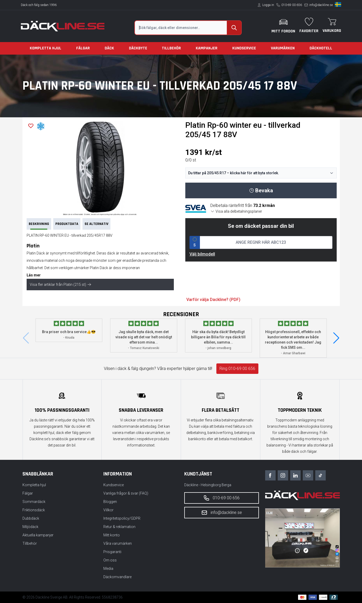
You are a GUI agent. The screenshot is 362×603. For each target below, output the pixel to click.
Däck (109, 48)
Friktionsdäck (33, 510)
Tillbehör (171, 48)
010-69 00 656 (291, 5)
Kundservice (244, 48)
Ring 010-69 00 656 (237, 368)
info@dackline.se (321, 5)
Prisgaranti (112, 552)
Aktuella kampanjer (38, 535)
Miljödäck (30, 527)
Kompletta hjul (45, 48)
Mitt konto (111, 535)
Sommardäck (33, 502)
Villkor (108, 510)
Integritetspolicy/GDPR (121, 518)
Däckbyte (138, 48)
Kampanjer (206, 48)
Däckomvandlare (117, 577)
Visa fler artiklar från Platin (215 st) (60, 284)
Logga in (268, 5)
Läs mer (34, 275)
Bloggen (110, 502)
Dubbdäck (30, 518)
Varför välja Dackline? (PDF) (213, 299)
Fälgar (83, 48)
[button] (336, 338)
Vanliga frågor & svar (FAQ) (125, 493)
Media (108, 568)
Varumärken (283, 48)
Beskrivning (39, 226)
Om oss (110, 560)
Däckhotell (321, 48)
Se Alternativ (96, 224)
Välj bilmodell (202, 254)
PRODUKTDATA (66, 224)
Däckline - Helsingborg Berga (207, 485)
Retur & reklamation (119, 527)
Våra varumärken (117, 543)
